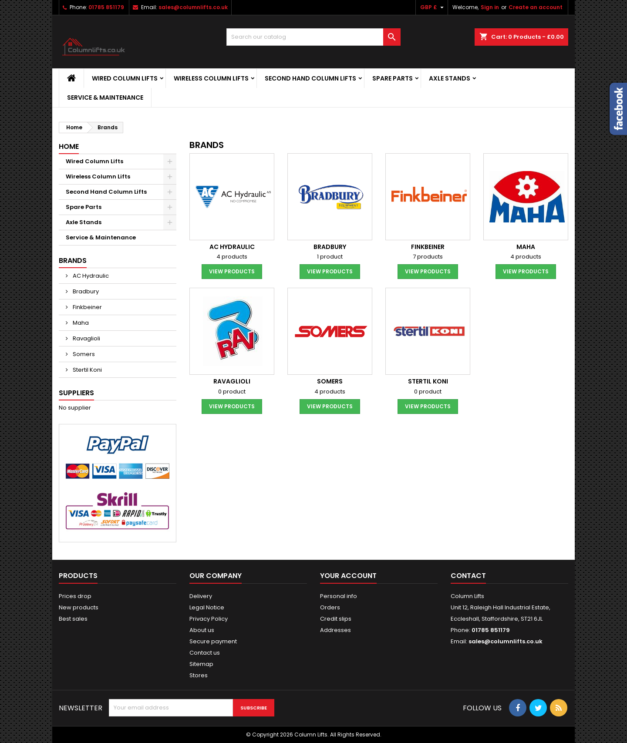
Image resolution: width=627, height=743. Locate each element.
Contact (468, 576)
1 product (330, 256)
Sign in (490, 7)
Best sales (73, 619)
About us (201, 630)
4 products (231, 256)
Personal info (338, 596)
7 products (428, 256)
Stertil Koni (86, 370)
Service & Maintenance (105, 97)
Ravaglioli (85, 338)
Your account (348, 576)
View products (232, 271)
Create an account (536, 7)
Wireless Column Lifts (211, 78)
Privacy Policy (208, 619)
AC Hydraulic (90, 276)
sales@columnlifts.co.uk (193, 7)
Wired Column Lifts (125, 78)
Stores (198, 675)
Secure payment (213, 641)
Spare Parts (392, 78)
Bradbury (85, 291)
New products (78, 607)
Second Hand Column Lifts (310, 78)
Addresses (335, 630)
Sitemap (201, 664)
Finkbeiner (86, 307)
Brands (73, 261)
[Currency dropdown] (433, 7)
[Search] (313, 37)
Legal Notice (206, 607)
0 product (232, 391)
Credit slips (335, 619)
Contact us (204, 653)
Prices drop (75, 596)
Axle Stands (449, 78)
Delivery (200, 596)
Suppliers (76, 393)
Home (69, 146)
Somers (83, 354)
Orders (330, 607)
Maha (80, 323)
